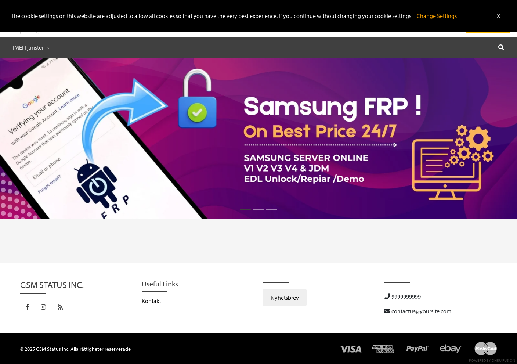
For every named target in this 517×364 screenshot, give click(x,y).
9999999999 (402, 296)
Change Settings (437, 15)
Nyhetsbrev (285, 297)
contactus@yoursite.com (417, 311)
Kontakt (151, 300)
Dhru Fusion (503, 360)
